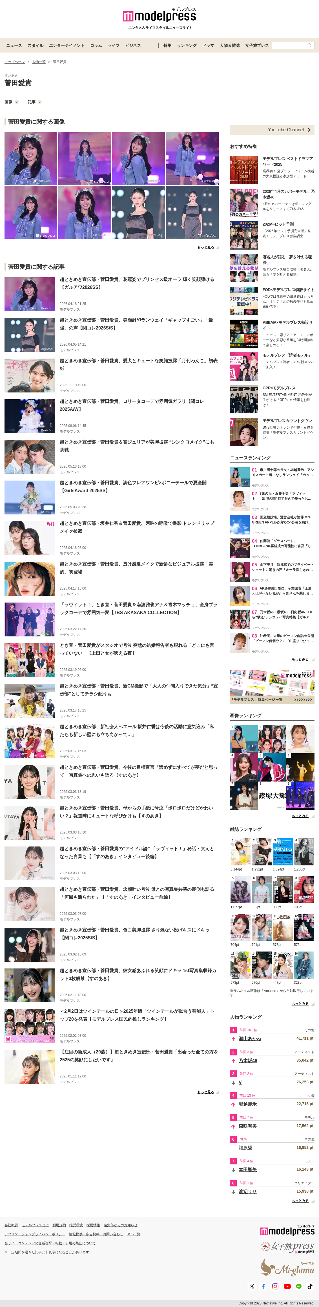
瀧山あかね (250, 1038)
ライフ (113, 45)
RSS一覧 (134, 1234)
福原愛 (245, 1147)
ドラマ (208, 45)
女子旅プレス (257, 45)
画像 (12, 102)
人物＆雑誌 (230, 45)
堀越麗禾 (248, 1104)
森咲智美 (248, 1126)
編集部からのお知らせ (121, 1225)
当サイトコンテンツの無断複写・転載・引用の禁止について (50, 1243)
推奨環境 (76, 1225)
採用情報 (93, 1225)
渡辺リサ (248, 1191)
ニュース (14, 45)
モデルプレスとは (35, 1225)
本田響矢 (248, 1169)
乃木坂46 (248, 1060)
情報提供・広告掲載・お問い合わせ (96, 1234)
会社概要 (11, 1225)
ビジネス (133, 45)
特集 (167, 45)
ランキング (187, 45)
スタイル (35, 45)
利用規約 (59, 1225)
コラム (96, 45)
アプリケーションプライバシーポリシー (35, 1234)
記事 (35, 102)
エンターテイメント (67, 45)
